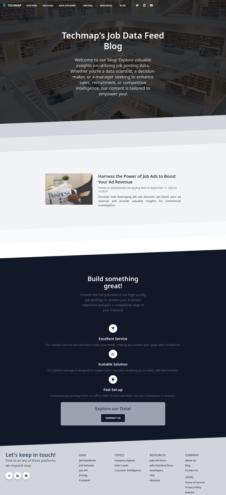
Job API (83, 470)
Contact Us (113, 418)
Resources (106, 5)
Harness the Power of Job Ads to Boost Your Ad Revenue (137, 179)
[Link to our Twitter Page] (137, 5)
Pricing (87, 5)
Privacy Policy (193, 487)
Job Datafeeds (87, 460)
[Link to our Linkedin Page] (144, 5)
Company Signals (124, 460)
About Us (190, 460)
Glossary (155, 480)
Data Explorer (67, 5)
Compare (84, 480)
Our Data (31, 5)
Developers (156, 470)
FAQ (152, 475)
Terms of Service (195, 482)
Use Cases (48, 5)
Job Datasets (86, 465)
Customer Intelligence (127, 470)
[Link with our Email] (151, 5)
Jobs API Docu (158, 460)
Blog (123, 5)
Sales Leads (121, 465)
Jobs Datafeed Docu (161, 465)
